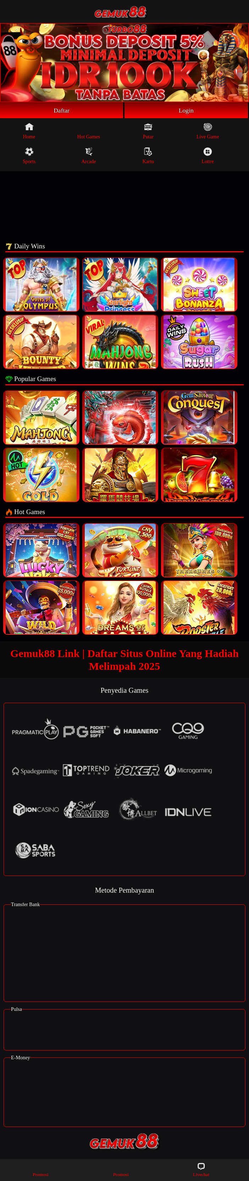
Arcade (89, 156)
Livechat (201, 1169)
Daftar (61, 110)
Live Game (208, 131)
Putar (148, 131)
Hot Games (88, 131)
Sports (29, 156)
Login (186, 110)
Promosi (40, 1169)
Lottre (207, 156)
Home (29, 131)
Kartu (148, 156)
